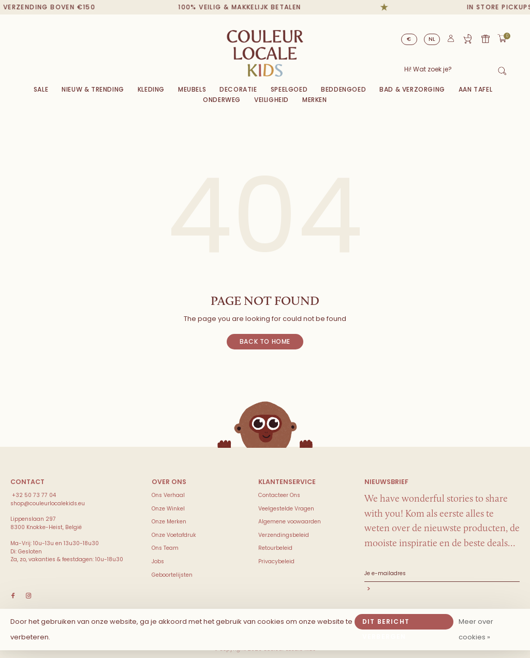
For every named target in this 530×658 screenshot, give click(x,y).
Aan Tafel (475, 89)
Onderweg (222, 99)
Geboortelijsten (172, 575)
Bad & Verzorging (412, 89)
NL (432, 39)
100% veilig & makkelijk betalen (245, 7)
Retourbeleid (275, 548)
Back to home (265, 341)
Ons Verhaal (168, 495)
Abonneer (442, 590)
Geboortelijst (467, 39)
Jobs (158, 561)
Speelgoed (289, 89)
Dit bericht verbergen (385, 623)
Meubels (192, 89)
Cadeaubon (485, 39)
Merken (314, 99)
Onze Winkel (168, 509)
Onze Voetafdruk (174, 535)
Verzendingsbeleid (283, 535)
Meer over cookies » (476, 629)
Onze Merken (169, 521)
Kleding (151, 89)
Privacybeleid (276, 561)
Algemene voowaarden (289, 521)
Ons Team (165, 548)
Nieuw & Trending (93, 89)
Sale (41, 89)
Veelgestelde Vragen (286, 509)
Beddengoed (343, 89)
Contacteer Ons (279, 495)
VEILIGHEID (271, 99)
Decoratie (238, 89)
